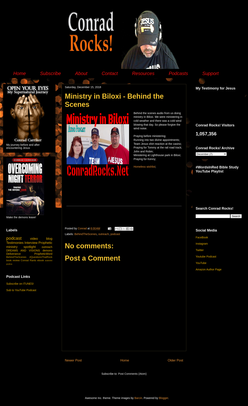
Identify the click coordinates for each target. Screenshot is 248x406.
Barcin (138, 398)
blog (49, 239)
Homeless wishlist (144, 166)
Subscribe (50, 73)
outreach (103, 234)
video (34, 239)
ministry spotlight (21, 247)
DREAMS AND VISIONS (23, 250)
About (81, 73)
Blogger (163, 398)
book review (13, 260)
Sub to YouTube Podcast (21, 290)
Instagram (202, 243)
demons (47, 250)
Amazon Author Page (208, 269)
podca (9, 264)
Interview (30, 243)
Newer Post (73, 360)
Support (210, 73)
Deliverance (13, 253)
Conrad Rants (28, 260)
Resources (143, 73)
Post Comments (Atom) (132, 373)
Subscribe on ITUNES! (20, 283)
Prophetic (45, 243)
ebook (40, 260)
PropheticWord (43, 253)
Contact (110, 73)
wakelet (48, 260)
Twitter (200, 250)
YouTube (201, 263)
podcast (115, 234)
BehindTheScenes (85, 234)
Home (19, 73)
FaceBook (202, 237)
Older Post (175, 360)
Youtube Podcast (206, 256)
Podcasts (178, 73)
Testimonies (15, 243)
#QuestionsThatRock (40, 257)
